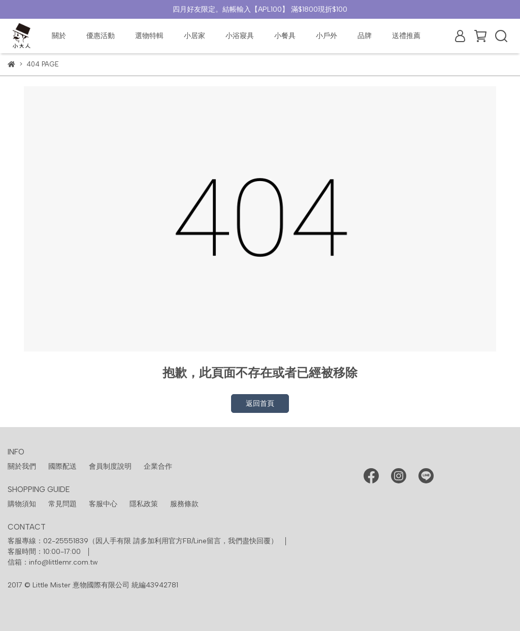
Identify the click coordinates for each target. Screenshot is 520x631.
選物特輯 (149, 35)
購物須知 (22, 504)
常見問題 (62, 504)
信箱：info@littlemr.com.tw (53, 562)
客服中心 (103, 504)
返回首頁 (260, 403)
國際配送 (62, 466)
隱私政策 (143, 504)
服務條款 (184, 504)
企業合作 (158, 466)
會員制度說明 (110, 466)
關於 (59, 35)
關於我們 (22, 466)
